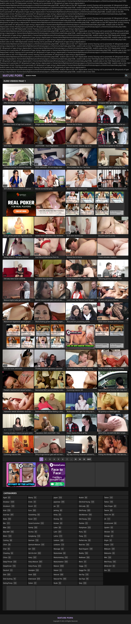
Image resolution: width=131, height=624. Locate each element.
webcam (109, 548)
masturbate (60, 553)
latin (58, 531)
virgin (108, 540)
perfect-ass (85, 540)
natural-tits (60, 578)
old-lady (84, 506)
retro (83, 561)
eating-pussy (10, 583)
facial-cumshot (36, 523)
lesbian (59, 540)
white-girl (109, 566)
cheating (8, 553)
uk (107, 518)
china (7, 557)
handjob (33, 570)
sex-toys (84, 578)
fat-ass (32, 531)
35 (84, 459)
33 (75, 459)
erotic (32, 501)
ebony (32, 497)
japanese (59, 501)
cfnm (7, 544)
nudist (83, 497)
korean (58, 523)
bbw (7, 527)
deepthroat (9, 566)
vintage (108, 536)
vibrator (109, 531)
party (82, 531)
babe (7, 518)
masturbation (61, 561)
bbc (6, 523)
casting (7, 540)
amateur (9, 501)
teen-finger (110, 506)
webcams (109, 553)
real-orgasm (86, 548)
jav (56, 506)
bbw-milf (8, 531)
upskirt (108, 527)
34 (80, 459)
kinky (57, 514)
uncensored (110, 523)
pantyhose (85, 527)
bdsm (7, 536)
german (33, 540)
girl (31, 548)
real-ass (84, 544)
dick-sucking (9, 578)
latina (58, 536)
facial (32, 518)
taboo (108, 497)
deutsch (8, 570)
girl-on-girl (34, 553)
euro (32, 510)
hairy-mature (35, 561)
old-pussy (85, 510)
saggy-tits (84, 570)
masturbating (61, 557)
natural (58, 574)
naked (58, 570)
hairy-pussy (34, 566)
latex (57, 527)
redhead (84, 557)
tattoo (108, 501)
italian (32, 583)
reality (83, 553)
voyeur (109, 544)
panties (83, 523)
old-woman (85, 514)
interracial (34, 578)
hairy (32, 557)
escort (32, 506)
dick (7, 574)
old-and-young (86, 501)
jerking (58, 510)
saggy (83, 566)
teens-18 (109, 514)
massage (59, 548)
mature (59, 566)
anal (7, 510)
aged (7, 497)
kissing (58, 518)
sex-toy (84, 574)
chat (6, 548)
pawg (83, 536)
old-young (85, 518)
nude (57, 583)
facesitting (34, 514)
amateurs (9, 506)
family (32, 527)
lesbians (59, 544)
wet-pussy (110, 561)
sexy (83, 583)
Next (89, 459)
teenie (108, 510)
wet (107, 557)
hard (32, 574)
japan (58, 497)
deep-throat (10, 561)
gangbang (34, 536)
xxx (107, 570)
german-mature (36, 544)
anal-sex (8, 514)
